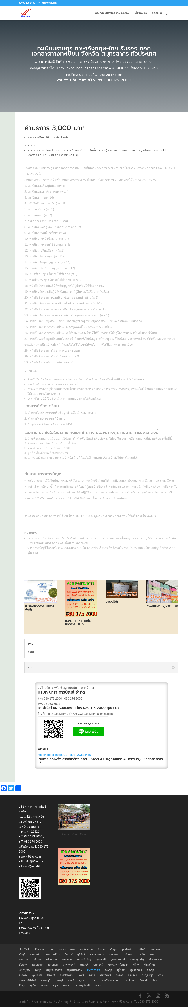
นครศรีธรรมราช (109, 980)
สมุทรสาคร (93, 970)
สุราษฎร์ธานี (82, 985)
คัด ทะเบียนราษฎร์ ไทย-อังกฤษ (112, 13)
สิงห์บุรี (108, 970)
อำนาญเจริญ (137, 959)
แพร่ (72, 949)
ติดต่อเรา (157, 13)
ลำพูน (113, 949)
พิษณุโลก (149, 964)
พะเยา (62, 949)
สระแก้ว (132, 975)
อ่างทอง (23, 975)
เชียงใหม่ (24, 949)
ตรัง (92, 980)
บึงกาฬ (68, 954)
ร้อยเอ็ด (141, 954)
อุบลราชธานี (118, 959)
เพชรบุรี (45, 980)
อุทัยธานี (37, 975)
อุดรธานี (101, 959)
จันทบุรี (51, 975)
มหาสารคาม (97, 954)
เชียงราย (39, 949)
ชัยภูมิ (22, 954)
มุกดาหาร (114, 954)
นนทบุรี (84, 964)
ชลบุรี (80, 975)
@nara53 (93, 724)
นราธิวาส (129, 980)
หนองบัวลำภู (84, 959)
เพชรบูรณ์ (24, 970)
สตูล (55, 985)
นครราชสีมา (52, 954)
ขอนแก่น (35, 954)
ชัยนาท (23, 964)
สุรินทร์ (37, 959)
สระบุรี (150, 970)
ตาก (160, 975)
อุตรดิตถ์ (126, 949)
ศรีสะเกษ (51, 959)
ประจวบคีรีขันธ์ (27, 980)
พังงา (155, 980)
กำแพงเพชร (156, 959)
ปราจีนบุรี (105, 975)
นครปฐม (53, 964)
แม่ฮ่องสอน (86, 949)
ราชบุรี (59, 980)
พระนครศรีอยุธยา (118, 964)
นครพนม (155, 949)
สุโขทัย (121, 970)
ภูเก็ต (33, 985)
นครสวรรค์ (69, 964)
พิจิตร (136, 964)
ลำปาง (101, 949)
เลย (152, 954)
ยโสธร (128, 954)
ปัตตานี (143, 980)
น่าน (51, 949)
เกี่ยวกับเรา (141, 13)
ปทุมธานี (98, 964)
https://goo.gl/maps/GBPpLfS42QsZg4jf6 (64, 754)
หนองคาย (67, 959)
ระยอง (119, 975)
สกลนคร (23, 959)
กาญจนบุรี (147, 975)
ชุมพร (82, 980)
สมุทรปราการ (54, 970)
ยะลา (98, 985)
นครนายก (37, 964)
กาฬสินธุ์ (140, 949)
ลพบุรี (38, 970)
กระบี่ (71, 980)
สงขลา (66, 985)
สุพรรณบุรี (136, 970)
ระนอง (44, 985)
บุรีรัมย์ (81, 954)
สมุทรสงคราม (74, 970)
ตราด (92, 975)
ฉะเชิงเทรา (66, 975)
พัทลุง (22, 985)
